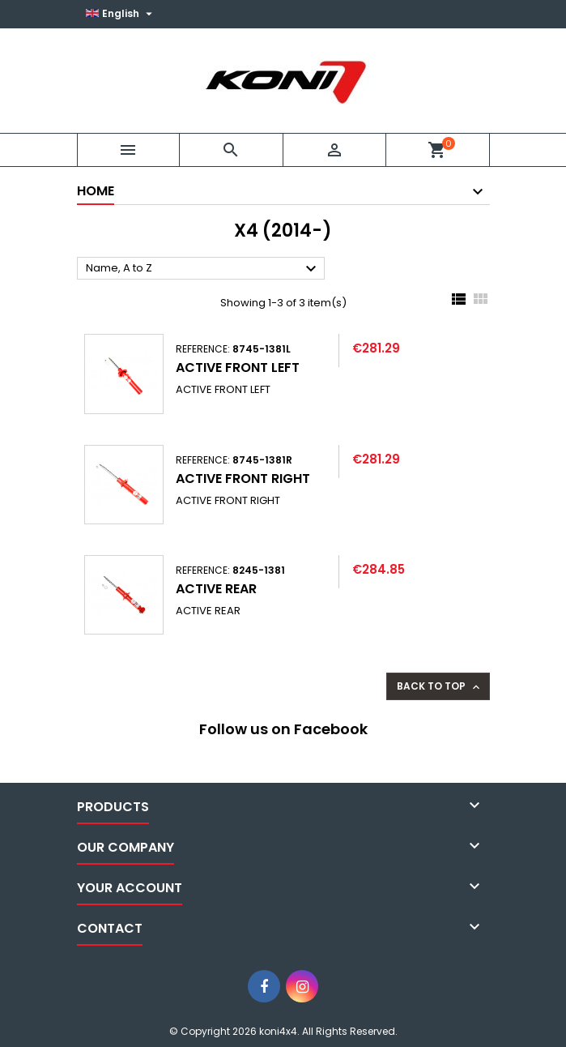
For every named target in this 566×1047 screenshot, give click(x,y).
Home (95, 191)
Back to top (440, 686)
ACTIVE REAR (216, 588)
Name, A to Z (203, 269)
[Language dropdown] (121, 14)
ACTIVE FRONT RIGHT (243, 478)
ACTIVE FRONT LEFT (238, 367)
